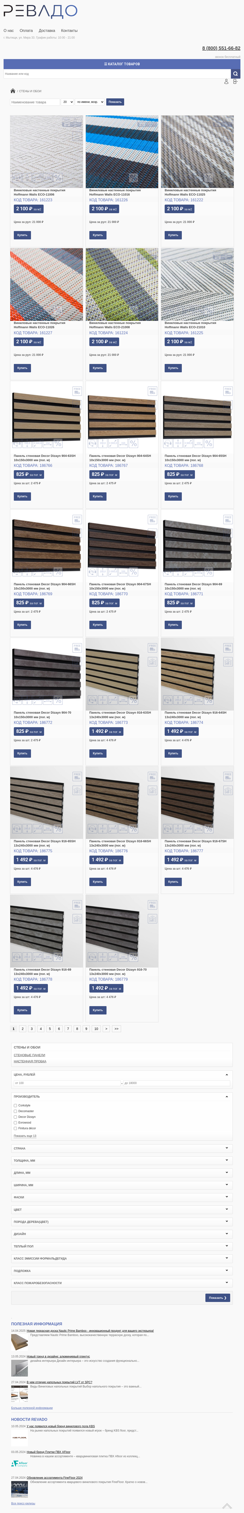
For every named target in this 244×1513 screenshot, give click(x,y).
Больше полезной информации (32, 1408)
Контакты (69, 31)
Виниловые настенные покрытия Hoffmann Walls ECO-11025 (190, 192)
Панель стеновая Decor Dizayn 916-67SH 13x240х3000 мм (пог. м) (195, 843)
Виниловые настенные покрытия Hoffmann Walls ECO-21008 (115, 325)
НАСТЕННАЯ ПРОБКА (30, 1061)
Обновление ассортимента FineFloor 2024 (54, 1477)
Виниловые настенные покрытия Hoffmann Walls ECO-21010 (190, 325)
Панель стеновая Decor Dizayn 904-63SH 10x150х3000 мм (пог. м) (45, 458)
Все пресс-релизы (23, 1503)
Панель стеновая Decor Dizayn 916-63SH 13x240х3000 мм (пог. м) (120, 715)
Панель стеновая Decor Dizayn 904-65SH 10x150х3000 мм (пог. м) (195, 458)
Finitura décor (25, 1128)
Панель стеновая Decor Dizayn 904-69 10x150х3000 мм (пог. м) (193, 586)
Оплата (26, 31)
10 (96, 1029)
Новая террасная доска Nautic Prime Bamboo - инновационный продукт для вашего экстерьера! (90, 1330)
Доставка (47, 31)
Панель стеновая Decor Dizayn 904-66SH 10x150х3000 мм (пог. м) (45, 586)
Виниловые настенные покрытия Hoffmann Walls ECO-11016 (115, 192)
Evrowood (22, 1122)
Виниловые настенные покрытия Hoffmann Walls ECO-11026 (39, 325)
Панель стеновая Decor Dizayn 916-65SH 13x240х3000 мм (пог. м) (45, 843)
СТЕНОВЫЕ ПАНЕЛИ (29, 1055)
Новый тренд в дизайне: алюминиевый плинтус (58, 1356)
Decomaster (24, 1111)
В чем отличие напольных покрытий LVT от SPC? (59, 1382)
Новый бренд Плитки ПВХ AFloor (48, 1452)
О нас (9, 31)
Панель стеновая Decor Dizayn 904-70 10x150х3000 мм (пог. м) (42, 715)
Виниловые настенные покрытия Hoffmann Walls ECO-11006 (39, 192)
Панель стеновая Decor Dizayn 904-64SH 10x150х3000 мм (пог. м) (120, 458)
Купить (22, 235)
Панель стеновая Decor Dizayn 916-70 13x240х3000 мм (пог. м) (118, 972)
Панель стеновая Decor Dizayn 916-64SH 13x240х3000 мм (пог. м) (195, 715)
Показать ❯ (218, 1298)
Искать (237, 74)
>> (116, 1029)
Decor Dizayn (25, 1117)
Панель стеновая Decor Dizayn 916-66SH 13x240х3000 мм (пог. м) (120, 843)
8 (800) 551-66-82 (221, 48)
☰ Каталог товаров (122, 64)
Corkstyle (22, 1105)
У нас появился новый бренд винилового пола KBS (61, 1426)
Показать (115, 102)
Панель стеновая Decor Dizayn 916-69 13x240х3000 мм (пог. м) (42, 972)
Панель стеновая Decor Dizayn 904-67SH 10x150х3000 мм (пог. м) (120, 586)
